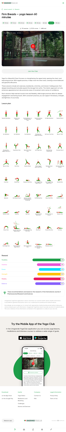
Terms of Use (53, 398)
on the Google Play (7, 398)
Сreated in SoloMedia (58, 420)
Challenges (21, 403)
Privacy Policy (54, 395)
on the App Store (7, 395)
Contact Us (37, 395)
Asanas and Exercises (24, 406)
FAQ (35, 398)
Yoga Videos (21, 395)
